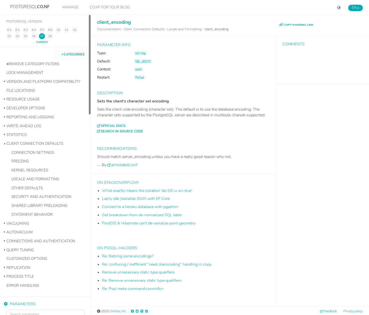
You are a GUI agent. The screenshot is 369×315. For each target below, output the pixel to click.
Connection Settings (32, 152)
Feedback (330, 311)
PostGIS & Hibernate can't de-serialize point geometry (148, 223)
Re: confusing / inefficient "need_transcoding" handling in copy (156, 264)
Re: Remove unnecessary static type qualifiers (141, 280)
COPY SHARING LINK (296, 25)
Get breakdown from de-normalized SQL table (142, 215)
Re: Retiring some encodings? (128, 256)
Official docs (113, 126)
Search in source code (122, 131)
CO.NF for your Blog (110, 7)
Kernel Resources (29, 170)
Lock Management (24, 72)
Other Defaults (27, 188)
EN (355, 7)
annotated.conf (124, 165)
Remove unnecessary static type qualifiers (138, 272)
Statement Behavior (32, 214)
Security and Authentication (41, 196)
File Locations (20, 90)
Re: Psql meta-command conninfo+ (133, 288)
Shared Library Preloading (39, 205)
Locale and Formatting (35, 179)
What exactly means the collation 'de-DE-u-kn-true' (147, 190)
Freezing (20, 161)
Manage (70, 7)
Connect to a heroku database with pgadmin (140, 207)
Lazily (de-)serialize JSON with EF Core (136, 198)
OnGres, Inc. (118, 311)
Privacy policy (353, 311)
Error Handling (22, 285)
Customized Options (26, 258)
